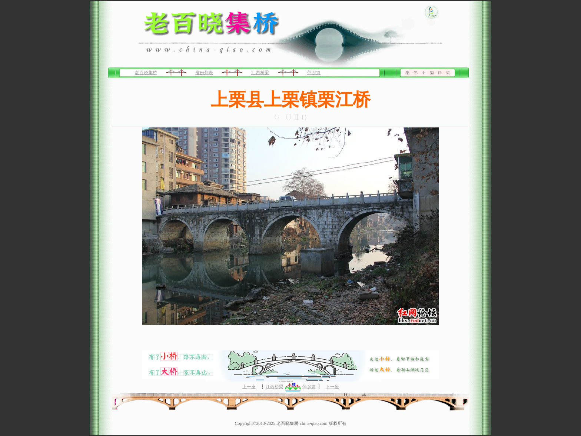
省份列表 (204, 72)
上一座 (249, 386)
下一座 (332, 386)
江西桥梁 (260, 72)
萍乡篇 (314, 72)
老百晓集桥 (146, 72)
